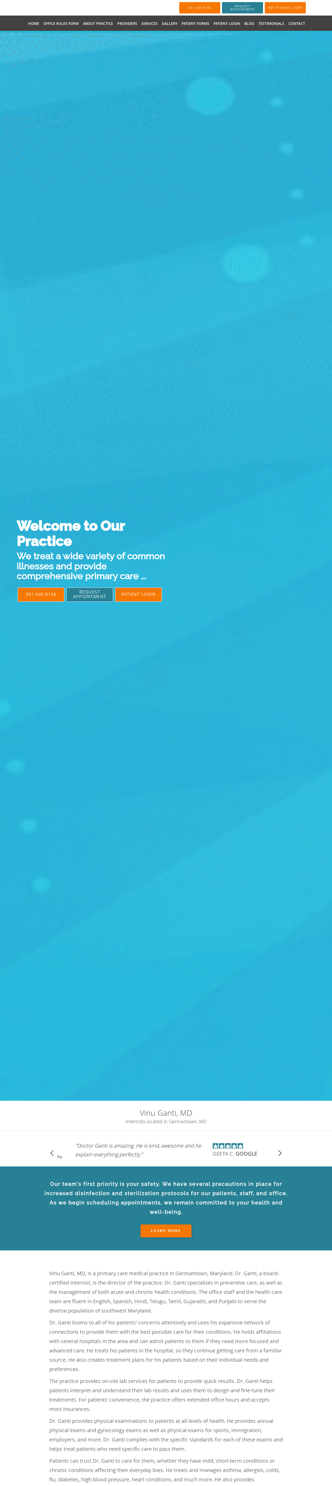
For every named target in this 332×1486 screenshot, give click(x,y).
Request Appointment (89, 594)
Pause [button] (59, 1157)
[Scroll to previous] (52, 1153)
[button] (242, 8)
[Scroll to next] (280, 1153)
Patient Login (138, 594)
